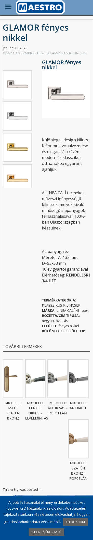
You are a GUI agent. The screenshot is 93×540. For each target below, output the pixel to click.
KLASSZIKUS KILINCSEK (67, 53)
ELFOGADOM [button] (75, 522)
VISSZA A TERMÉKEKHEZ (23, 53)
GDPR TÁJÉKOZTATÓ (46, 532)
